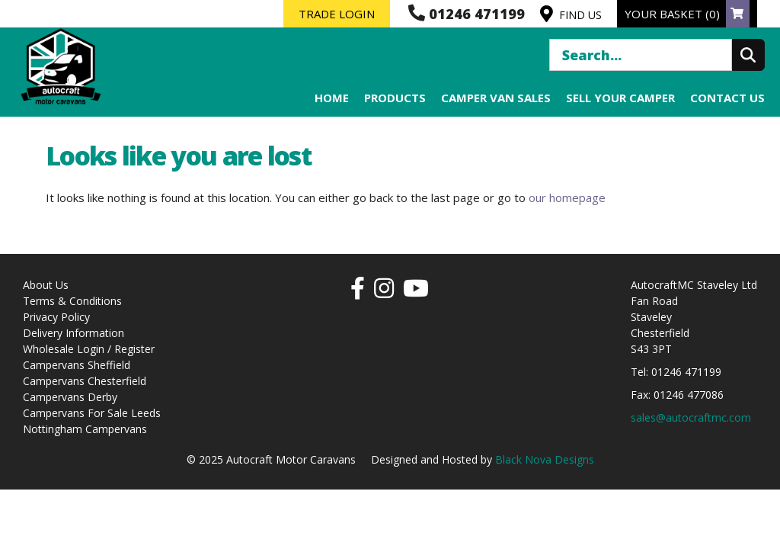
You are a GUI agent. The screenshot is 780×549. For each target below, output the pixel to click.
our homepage (567, 197)
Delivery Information (73, 333)
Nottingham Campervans (85, 429)
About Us (46, 285)
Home (332, 97)
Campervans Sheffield (76, 365)
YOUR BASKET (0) (687, 13)
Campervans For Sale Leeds (92, 413)
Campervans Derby (70, 397)
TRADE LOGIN (337, 13)
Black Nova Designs (544, 459)
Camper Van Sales (496, 97)
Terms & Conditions (72, 301)
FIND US (571, 13)
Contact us (727, 97)
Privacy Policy (56, 317)
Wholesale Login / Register (89, 349)
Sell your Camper (620, 97)
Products (395, 97)
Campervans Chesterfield (84, 381)
